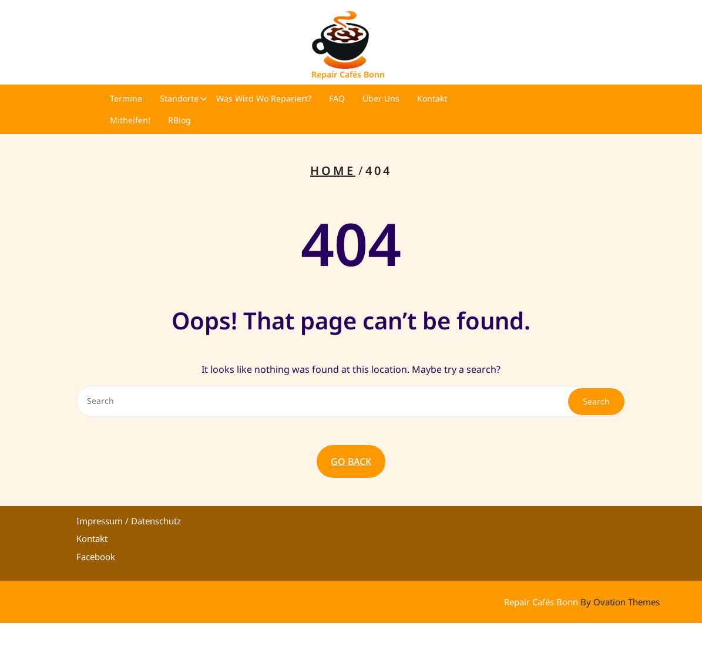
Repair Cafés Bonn (348, 74)
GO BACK (351, 461)
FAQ (337, 98)
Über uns (380, 98)
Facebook (95, 556)
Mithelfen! (130, 120)
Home (332, 170)
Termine (126, 98)
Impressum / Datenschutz (128, 521)
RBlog (179, 120)
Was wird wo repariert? (263, 98)
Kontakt (432, 98)
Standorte (179, 98)
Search (596, 401)
